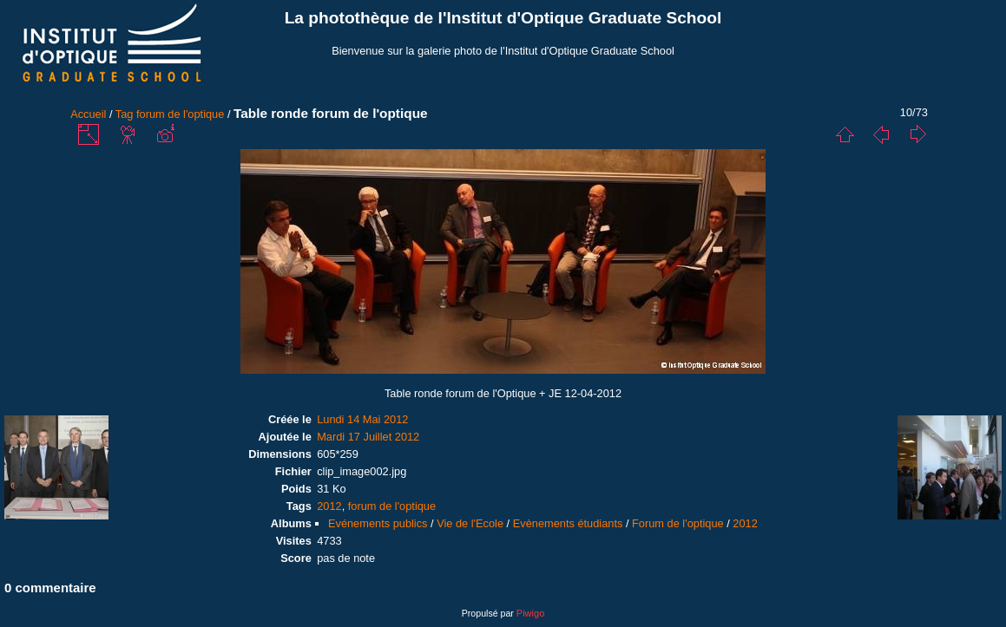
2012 (329, 506)
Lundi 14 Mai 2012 (362, 419)
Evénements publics (378, 523)
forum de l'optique (180, 114)
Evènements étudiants (568, 523)
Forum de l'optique (678, 523)
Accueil (88, 114)
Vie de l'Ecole (470, 523)
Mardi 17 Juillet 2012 (368, 436)
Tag (124, 114)
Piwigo (530, 613)
